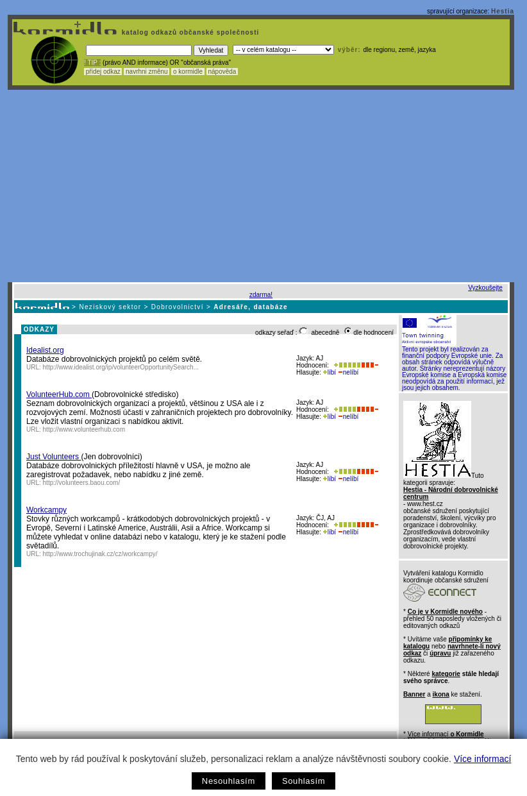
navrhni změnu (146, 71)
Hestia (502, 11)
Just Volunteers (53, 456)
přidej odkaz (103, 71)
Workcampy (46, 509)
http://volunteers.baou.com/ (82, 482)
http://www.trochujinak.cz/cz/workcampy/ (100, 553)
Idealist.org (45, 350)
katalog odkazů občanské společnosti (189, 32)
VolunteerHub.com (59, 394)
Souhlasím (303, 781)
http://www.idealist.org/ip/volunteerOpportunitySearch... (121, 367)
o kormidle (188, 71)
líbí (329, 372)
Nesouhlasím (228, 781)
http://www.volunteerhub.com (84, 429)
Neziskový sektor (110, 306)
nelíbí (348, 372)
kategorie (445, 673)
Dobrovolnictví (177, 306)
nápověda (222, 71)
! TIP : (92, 62)
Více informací (482, 759)
